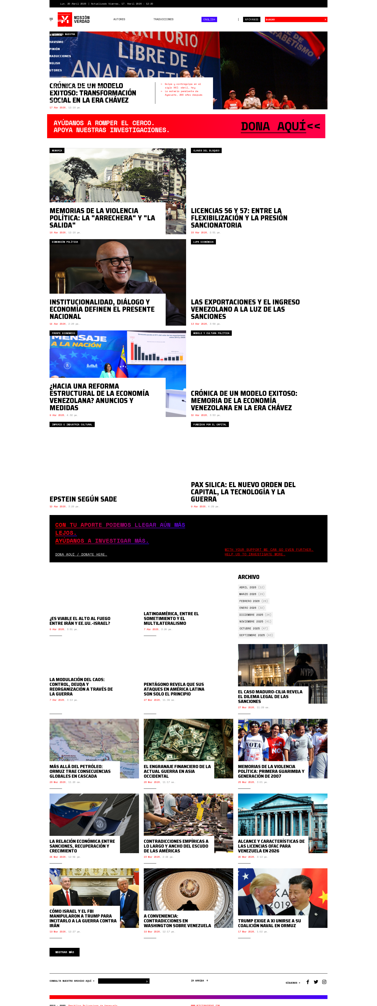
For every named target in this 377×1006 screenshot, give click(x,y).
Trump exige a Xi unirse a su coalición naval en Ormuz (269, 927)
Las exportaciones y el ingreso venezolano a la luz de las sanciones (245, 309)
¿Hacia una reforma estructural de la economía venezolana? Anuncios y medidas (99, 396)
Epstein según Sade (83, 499)
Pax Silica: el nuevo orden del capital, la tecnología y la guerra (243, 492)
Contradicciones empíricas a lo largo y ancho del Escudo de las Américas (176, 850)
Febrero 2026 (249, 601)
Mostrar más (64, 956)
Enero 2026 (247, 608)
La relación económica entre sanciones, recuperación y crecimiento (82, 850)
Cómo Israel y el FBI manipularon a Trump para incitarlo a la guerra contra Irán (83, 922)
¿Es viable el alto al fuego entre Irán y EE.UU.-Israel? (80, 628)
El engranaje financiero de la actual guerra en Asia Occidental (177, 775)
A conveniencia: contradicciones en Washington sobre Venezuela (177, 924)
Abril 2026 (247, 587)
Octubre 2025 (249, 628)
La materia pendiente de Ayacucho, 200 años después (183, 93)
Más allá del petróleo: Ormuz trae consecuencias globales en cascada (80, 775)
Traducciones (163, 19)
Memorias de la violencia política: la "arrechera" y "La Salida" (102, 218)
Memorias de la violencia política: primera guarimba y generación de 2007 (271, 775)
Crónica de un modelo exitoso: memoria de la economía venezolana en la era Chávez (244, 400)
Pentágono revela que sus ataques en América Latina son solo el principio (174, 700)
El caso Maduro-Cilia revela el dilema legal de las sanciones (270, 700)
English (209, 19)
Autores (119, 19)
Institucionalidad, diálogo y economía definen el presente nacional (102, 309)
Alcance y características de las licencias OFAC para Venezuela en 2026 (271, 850)
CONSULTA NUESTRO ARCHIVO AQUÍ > (73, 985)
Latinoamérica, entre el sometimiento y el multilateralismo (171, 625)
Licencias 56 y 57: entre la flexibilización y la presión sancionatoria (239, 218)
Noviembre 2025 (251, 621)
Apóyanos (251, 19)
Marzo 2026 (247, 594)
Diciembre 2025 (251, 615)
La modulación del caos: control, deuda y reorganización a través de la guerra (81, 698)
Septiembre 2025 (252, 635)
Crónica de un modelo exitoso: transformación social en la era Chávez (93, 93)
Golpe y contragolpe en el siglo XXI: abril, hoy (183, 85)
